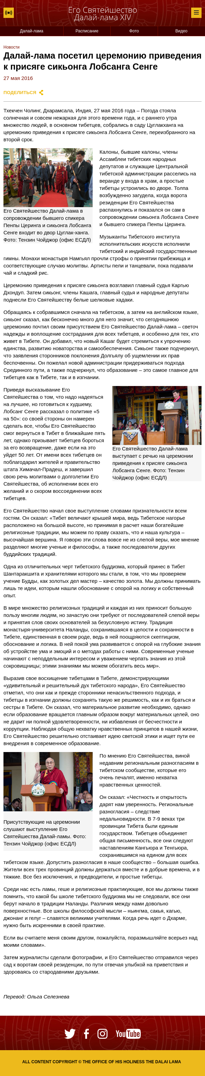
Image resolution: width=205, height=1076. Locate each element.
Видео (181, 31)
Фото (134, 31)
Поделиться (19, 92)
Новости (11, 47)
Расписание (86, 31)
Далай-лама (32, 31)
